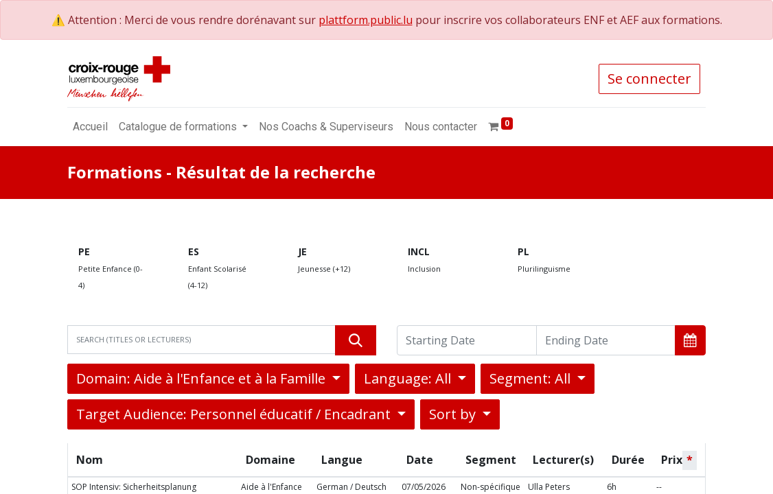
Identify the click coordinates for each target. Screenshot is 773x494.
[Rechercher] (355, 340)
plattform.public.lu (366, 19)
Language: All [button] (409, 378)
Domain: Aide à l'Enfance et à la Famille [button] (202, 378)
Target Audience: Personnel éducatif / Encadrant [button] (235, 414)
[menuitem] (90, 127)
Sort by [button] (454, 414)
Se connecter (649, 78)
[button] (690, 340)
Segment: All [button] (531, 378)
